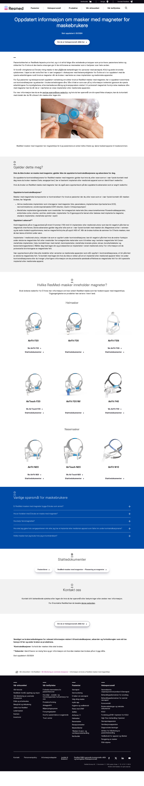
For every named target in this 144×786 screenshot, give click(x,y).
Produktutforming (49, 702)
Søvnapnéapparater (108, 721)
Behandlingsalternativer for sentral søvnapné (114, 699)
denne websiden (88, 603)
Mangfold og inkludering (22, 704)
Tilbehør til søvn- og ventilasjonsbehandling (80, 732)
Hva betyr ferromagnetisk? (24, 521)
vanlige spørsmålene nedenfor (55, 92)
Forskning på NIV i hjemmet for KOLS (114, 715)
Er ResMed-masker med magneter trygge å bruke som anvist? (39, 506)
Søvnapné (75, 690)
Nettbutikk (76, 736)
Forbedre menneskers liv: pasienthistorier (52, 691)
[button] (72, 42)
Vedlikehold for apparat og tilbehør (114, 736)
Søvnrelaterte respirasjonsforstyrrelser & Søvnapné (115, 691)
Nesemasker (76, 721)
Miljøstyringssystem (50, 708)
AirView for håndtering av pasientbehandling (110, 732)
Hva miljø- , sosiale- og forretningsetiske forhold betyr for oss (56, 697)
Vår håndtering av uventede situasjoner (54, 672)
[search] (126, 7)
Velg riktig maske (78, 699)
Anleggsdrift (47, 705)
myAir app (75, 702)
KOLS (103, 712)
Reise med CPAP (78, 709)
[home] (14, 8)
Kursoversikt (106, 703)
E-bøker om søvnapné (80, 696)
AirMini (74, 712)
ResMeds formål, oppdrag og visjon (27, 693)
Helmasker (76, 718)
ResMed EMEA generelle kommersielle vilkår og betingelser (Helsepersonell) (90, 758)
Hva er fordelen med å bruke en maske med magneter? (36, 514)
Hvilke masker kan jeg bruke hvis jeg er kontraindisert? (35, 536)
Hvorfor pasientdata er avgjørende (55, 715)
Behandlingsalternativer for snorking (114, 695)
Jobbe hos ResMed (20, 708)
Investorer (17, 717)
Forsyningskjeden (49, 712)
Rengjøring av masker (109, 739)
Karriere (16, 714)
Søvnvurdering (77, 693)
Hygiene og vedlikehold (80, 705)
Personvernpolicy (30, 757)
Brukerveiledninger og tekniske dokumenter (112, 707)
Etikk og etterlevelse (21, 701)
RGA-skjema (105, 742)
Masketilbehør (77, 728)
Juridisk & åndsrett (64, 758)
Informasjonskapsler (49, 757)
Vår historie (18, 690)
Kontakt (17, 757)
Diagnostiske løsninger (109, 728)
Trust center (47, 718)
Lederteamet (18, 711)
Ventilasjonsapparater (109, 724)
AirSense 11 (76, 715)
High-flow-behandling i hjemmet (113, 718)
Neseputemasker (78, 725)
